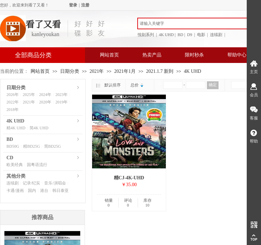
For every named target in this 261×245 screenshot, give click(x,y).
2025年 (29, 94)
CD (9, 157)
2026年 (12, 94)
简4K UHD (39, 128)
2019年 (61, 102)
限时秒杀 (194, 55)
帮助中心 (236, 55)
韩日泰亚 (60, 190)
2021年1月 (125, 71)
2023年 (61, 94)
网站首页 (109, 55)
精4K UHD (15, 128)
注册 (85, 5)
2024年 (45, 94)
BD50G (12, 146)
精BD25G (31, 146)
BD (9, 139)
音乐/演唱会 (55, 183)
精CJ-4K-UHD (129, 177)
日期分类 (69, 71)
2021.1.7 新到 (160, 71)
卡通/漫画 (15, 190)
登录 (73, 5)
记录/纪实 (31, 183)
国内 (32, 190)
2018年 (12, 109)
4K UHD (192, 71)
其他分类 (15, 176)
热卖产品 (151, 55)
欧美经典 (14, 164)
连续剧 (12, 183)
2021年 (96, 71)
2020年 (45, 102)
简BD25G (52, 146)
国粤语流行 (37, 164)
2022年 (12, 102)
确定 (213, 84)
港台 (44, 190)
